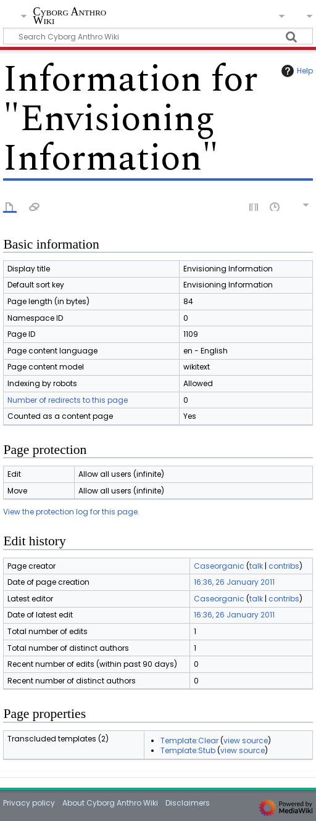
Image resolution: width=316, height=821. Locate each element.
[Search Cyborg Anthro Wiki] (158, 36)
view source (245, 740)
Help (295, 71)
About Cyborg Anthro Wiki (110, 803)
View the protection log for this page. (71, 511)
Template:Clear (189, 740)
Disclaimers (187, 803)
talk (256, 566)
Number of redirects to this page (67, 400)
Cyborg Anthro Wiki (69, 17)
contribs (283, 566)
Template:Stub (187, 750)
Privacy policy (29, 803)
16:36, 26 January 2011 (234, 582)
